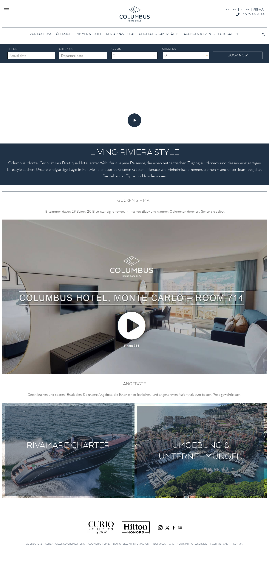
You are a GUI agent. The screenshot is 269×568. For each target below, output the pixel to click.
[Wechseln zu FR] (227, 9)
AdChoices (159, 543)
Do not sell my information (131, 543)
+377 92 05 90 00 (253, 14)
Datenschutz (33, 543)
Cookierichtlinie (99, 543)
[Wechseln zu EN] (234, 9)
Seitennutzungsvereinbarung (65, 543)
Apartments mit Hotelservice (188, 543)
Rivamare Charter (68, 444)
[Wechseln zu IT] (241, 9)
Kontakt (238, 543)
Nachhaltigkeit (220, 543)
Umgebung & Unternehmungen (201, 450)
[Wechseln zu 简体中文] (258, 9)
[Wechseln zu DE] (247, 9)
